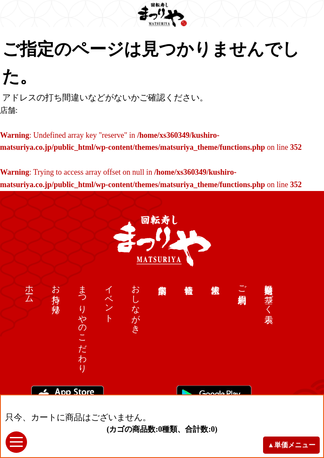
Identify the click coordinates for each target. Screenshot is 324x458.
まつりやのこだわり (83, 323)
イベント (109, 298)
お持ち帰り (56, 294)
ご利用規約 (242, 284)
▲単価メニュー (291, 445)
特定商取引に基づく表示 (269, 294)
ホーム (29, 289)
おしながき (136, 304)
